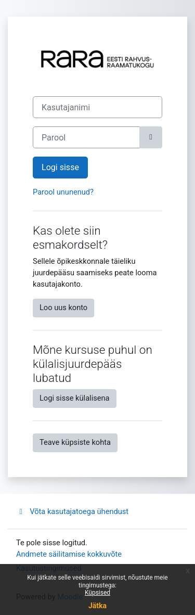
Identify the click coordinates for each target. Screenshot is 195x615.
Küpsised (97, 592)
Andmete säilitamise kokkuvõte (69, 554)
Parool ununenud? (63, 192)
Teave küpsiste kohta (75, 442)
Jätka (97, 605)
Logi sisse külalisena (75, 398)
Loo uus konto (63, 307)
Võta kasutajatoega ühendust (72, 511)
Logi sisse (60, 167)
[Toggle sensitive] (150, 137)
